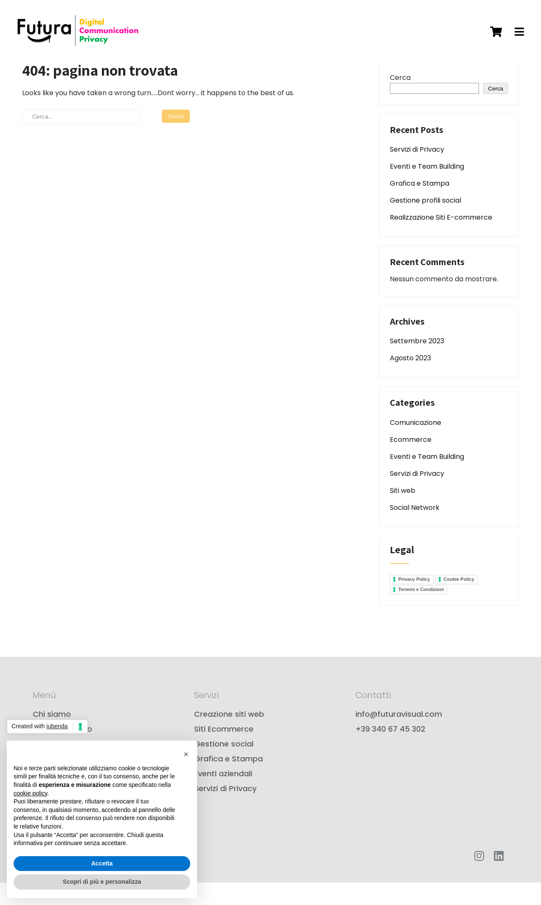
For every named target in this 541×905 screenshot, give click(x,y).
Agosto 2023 (410, 381)
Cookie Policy (459, 602)
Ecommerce (410, 462)
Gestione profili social (425, 223)
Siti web (402, 513)
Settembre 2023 (417, 364)
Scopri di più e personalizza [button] (102, 881)
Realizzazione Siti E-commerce (441, 240)
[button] (186, 754)
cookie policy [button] (30, 793)
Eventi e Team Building (427, 189)
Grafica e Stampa (419, 206)
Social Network (415, 530)
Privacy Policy (414, 602)
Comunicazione (415, 445)
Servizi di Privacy (417, 172)
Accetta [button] (102, 863)
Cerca (400, 100)
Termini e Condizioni (421, 612)
